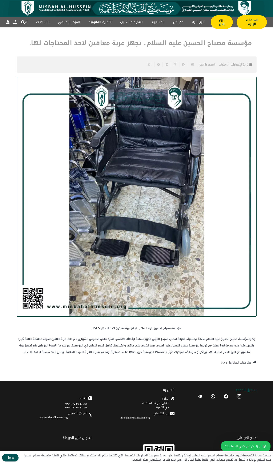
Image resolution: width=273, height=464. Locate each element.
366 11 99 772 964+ (76, 403)
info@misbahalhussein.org (135, 417)
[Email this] (191, 64)
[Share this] (183, 64)
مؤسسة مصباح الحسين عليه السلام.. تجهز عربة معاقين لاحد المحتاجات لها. (140, 43)
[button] (23, 22)
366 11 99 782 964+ (76, 407)
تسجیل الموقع (246, 390)
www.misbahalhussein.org (53, 417)
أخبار (201, 64)
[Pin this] (158, 64)
